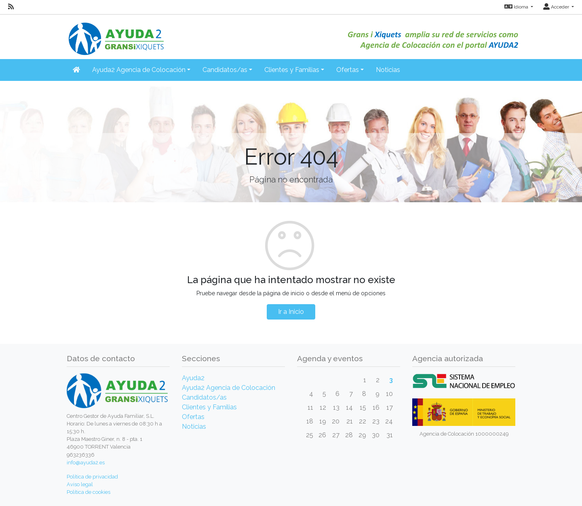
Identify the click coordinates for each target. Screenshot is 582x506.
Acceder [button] (556, 7)
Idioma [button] (516, 7)
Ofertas (193, 417)
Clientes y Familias (209, 407)
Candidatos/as (204, 397)
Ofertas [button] (347, 70)
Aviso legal (80, 484)
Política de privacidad (92, 477)
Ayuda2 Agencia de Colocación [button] (139, 70)
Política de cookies (88, 492)
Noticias (388, 70)
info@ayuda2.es (86, 462)
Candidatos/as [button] (224, 70)
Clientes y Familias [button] (291, 70)
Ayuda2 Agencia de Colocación (228, 388)
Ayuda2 (193, 378)
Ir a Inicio (291, 311)
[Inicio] (115, 34)
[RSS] (11, 7)
